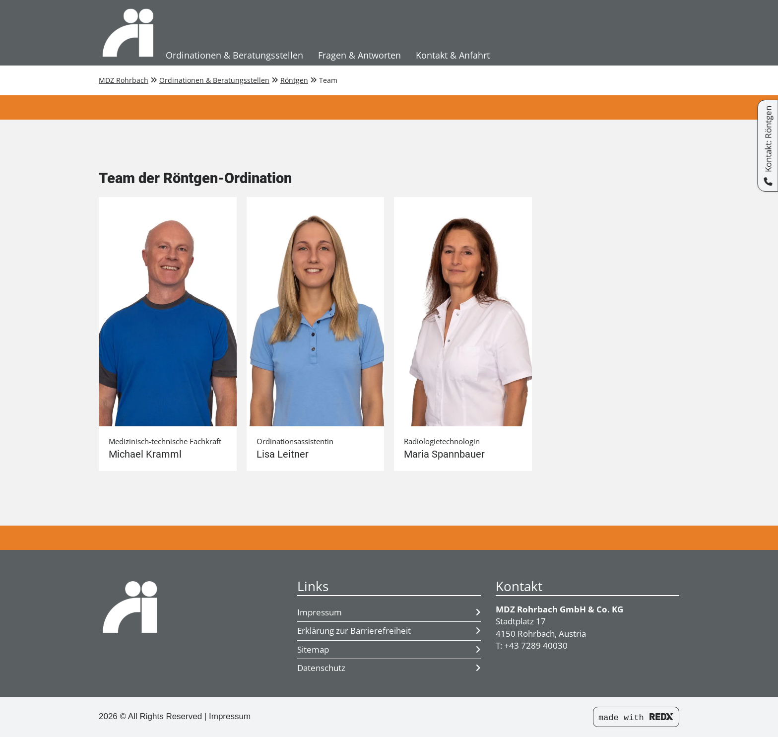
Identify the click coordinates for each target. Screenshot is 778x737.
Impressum (389, 612)
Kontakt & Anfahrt (453, 55)
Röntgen (294, 80)
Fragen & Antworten (359, 55)
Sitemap (389, 650)
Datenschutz (389, 668)
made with (636, 718)
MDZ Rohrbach (123, 80)
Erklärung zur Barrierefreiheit (389, 631)
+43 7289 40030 (536, 645)
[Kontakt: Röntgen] (767, 146)
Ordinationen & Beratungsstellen (234, 55)
